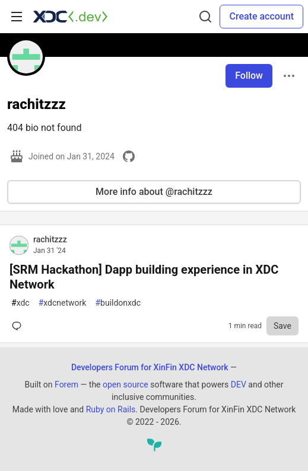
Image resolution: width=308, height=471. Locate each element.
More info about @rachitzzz (154, 191)
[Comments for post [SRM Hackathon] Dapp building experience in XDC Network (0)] (19, 325)
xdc (20, 303)
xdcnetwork (63, 303)
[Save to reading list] (282, 325)
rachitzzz (50, 239)
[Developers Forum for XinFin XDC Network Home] (70, 16)
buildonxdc (118, 303)
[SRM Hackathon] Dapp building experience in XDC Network (143, 276)
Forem (66, 384)
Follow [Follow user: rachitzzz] (249, 75)
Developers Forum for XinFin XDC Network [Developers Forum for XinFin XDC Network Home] (149, 367)
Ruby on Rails (111, 409)
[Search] (205, 16)
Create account (261, 16)
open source (125, 384)
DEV (238, 384)
